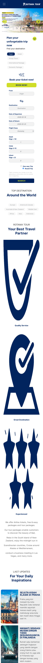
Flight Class (21, 130)
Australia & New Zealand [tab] (15, 209)
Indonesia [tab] (29, 214)
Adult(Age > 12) (21, 140)
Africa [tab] (12, 214)
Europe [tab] (12, 205)
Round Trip (27, 169)
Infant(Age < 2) (21, 158)
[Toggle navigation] (4, 4)
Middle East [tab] (32, 209)
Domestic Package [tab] (15, 67)
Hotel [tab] (20, 54)
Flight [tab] (11, 54)
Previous (5, 21)
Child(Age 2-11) (21, 149)
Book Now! (21, 85)
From (21, 93)
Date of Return (21, 123)
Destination (21, 107)
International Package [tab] (16, 63)
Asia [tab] (20, 214)
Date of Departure (21, 116)
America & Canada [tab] (26, 205)
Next (38, 21)
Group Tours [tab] (13, 58)
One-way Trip (26, 166)
